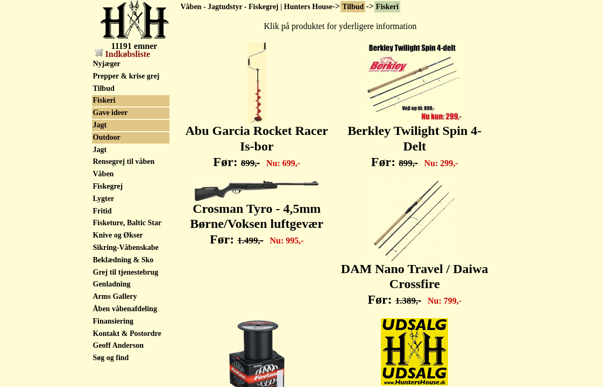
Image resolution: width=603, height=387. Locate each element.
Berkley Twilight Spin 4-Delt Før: (414, 140)
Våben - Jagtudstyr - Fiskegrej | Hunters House (256, 7)
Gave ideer (110, 113)
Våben (103, 174)
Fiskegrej (108, 186)
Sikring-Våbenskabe (126, 247)
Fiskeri (387, 7)
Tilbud (353, 7)
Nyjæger (106, 64)
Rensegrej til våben (124, 161)
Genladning (112, 284)
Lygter (104, 199)
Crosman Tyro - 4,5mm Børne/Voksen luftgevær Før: (256, 218)
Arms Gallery (115, 296)
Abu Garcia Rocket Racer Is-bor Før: (257, 140)
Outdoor (106, 137)
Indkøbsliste (123, 54)
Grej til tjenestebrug (126, 272)
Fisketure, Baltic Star (127, 223)
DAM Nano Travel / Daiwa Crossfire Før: (414, 278)
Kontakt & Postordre (127, 333)
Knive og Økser (118, 235)
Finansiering (113, 321)
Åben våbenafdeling (125, 309)
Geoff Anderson (118, 345)
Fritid (102, 211)
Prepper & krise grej (126, 76)
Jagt (100, 125)
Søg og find (111, 358)
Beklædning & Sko (123, 260)
